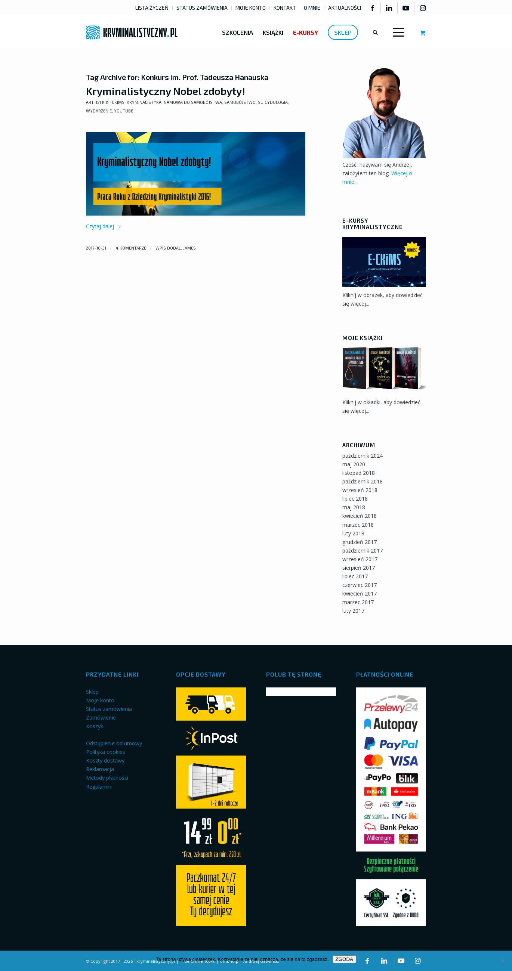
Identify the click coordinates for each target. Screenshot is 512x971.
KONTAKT (285, 7)
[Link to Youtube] (406, 7)
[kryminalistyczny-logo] (132, 32)
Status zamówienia (109, 708)
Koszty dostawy (105, 760)
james (189, 247)
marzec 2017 (358, 602)
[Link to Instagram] (422, 7)
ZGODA (344, 959)
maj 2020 (353, 464)
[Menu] (397, 32)
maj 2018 (353, 507)
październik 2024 (362, 455)
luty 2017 (353, 610)
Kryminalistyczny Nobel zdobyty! (165, 90)
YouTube (123, 110)
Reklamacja (100, 769)
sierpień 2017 (358, 567)
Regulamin (98, 786)
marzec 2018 (358, 524)
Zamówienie (101, 717)
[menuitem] (152, 8)
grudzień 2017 (359, 541)
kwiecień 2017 (359, 593)
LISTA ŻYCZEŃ (152, 7)
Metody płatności (107, 777)
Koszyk (94, 726)
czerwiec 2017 (359, 584)
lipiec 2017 (355, 576)
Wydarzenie (99, 110)
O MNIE (312, 7)
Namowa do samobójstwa (193, 102)
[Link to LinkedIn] (389, 7)
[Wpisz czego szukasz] (375, 32)
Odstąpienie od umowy (114, 743)
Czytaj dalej (103, 226)
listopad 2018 (358, 472)
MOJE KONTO (250, 7)
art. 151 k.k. (98, 102)
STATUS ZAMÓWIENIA (202, 7)
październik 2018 (362, 481)
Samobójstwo (240, 102)
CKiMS (118, 102)
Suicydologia (273, 102)
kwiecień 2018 (359, 515)
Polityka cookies (105, 751)
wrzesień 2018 (359, 490)
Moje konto (100, 700)
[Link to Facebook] (372, 7)
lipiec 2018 (355, 498)
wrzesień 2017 (359, 559)
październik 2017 (362, 550)
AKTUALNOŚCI (344, 7)
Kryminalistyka (144, 102)
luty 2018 (353, 533)
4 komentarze (130, 247)
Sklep (92, 691)
